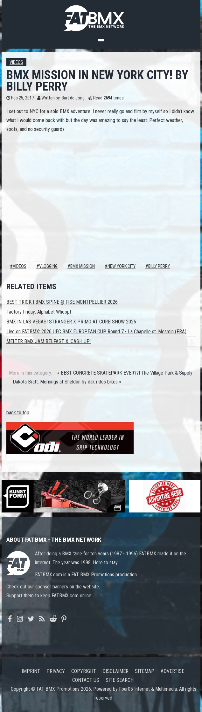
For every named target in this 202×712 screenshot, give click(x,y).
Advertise (172, 671)
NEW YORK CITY (122, 266)
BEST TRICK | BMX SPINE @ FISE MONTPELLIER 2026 (62, 302)
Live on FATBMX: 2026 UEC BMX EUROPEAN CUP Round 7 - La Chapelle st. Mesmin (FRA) (96, 332)
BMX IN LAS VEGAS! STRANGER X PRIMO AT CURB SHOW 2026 (71, 322)
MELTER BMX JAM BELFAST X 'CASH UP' (48, 341)
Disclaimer (115, 671)
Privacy (55, 671)
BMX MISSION (82, 266)
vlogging (48, 266)
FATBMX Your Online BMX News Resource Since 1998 (101, 16)
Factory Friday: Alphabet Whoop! (38, 312)
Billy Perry (159, 266)
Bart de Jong (73, 98)
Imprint (31, 671)
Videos (16, 62)
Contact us (85, 680)
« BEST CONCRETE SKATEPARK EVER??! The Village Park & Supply (124, 373)
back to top (17, 413)
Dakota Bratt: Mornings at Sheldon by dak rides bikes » (67, 382)
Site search (120, 680)
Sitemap (144, 671)
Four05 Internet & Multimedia (148, 689)
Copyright (83, 671)
